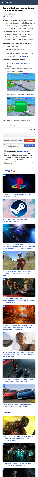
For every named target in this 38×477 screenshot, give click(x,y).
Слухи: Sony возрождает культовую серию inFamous (17, 195)
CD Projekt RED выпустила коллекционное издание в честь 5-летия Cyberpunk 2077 (19, 300)
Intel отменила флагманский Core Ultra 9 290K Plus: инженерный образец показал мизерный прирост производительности (19, 246)
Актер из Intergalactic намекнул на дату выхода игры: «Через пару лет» (18, 381)
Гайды (11, 16)
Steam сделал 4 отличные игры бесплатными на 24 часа (15, 220)
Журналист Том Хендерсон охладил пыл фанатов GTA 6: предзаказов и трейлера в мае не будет (18, 354)
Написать (27, 135)
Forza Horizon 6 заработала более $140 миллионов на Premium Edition (18, 406)
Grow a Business (22, 63)
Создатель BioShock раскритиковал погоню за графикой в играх (17, 464)
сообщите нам (21, 56)
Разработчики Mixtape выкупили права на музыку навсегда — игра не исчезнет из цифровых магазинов (18, 327)
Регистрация (29, 145)
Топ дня (8, 171)
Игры (4, 16)
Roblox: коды (6, 125)
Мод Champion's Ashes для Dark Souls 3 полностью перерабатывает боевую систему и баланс (18, 438)
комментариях (23, 151)
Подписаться (29, 140)
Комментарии (10, 135)
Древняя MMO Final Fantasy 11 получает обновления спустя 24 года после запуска (18, 273)
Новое (7, 413)
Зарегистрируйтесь (9, 145)
